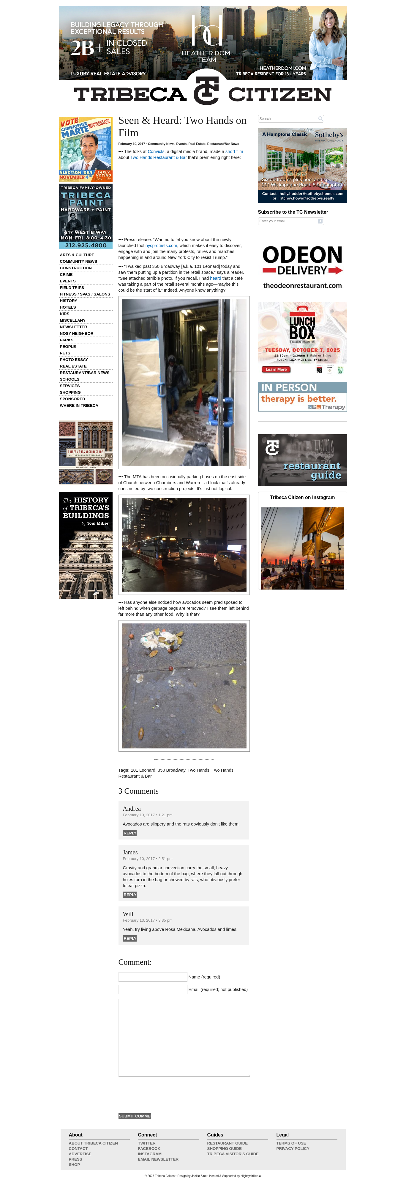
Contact (78, 1148)
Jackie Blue (198, 1176)
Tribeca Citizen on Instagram (302, 497)
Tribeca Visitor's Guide (233, 1154)
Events (68, 281)
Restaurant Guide (227, 1143)
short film (234, 151)
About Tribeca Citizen (93, 1143)
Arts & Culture (77, 255)
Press (75, 1159)
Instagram (150, 1154)
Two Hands (198, 770)
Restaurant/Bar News (85, 372)
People (68, 346)
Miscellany (73, 320)
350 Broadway (171, 770)
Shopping (70, 392)
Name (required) (204, 977)
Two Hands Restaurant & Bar (158, 157)
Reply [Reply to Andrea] (130, 833)
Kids (64, 314)
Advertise (80, 1154)
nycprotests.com (161, 245)
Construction (76, 268)
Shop (74, 1164)
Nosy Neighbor (77, 333)
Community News (78, 261)
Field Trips (72, 287)
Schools (70, 379)
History (69, 300)
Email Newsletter (158, 1159)
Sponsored (72, 399)
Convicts (156, 151)
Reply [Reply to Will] (130, 938)
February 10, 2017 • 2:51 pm (148, 858)
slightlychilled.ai (251, 1176)
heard (215, 278)
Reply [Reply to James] (130, 894)
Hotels (68, 307)
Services (70, 386)
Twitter (147, 1143)
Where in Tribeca (79, 405)
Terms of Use (291, 1143)
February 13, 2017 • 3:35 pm (148, 920)
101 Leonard (143, 770)
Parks (67, 340)
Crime (66, 274)
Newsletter (73, 327)
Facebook (149, 1148)
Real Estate (73, 366)
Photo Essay (74, 359)
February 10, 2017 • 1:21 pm (148, 815)
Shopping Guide (224, 1148)
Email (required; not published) (218, 989)
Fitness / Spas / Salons (85, 294)
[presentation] (164, 1094)
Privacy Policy (293, 1148)
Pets (65, 353)
